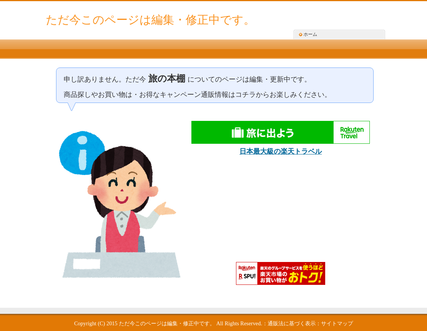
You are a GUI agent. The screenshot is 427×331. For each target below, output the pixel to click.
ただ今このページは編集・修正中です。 (150, 19)
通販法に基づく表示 (292, 323)
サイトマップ (337, 323)
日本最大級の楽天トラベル (280, 151)
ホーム (310, 34)
